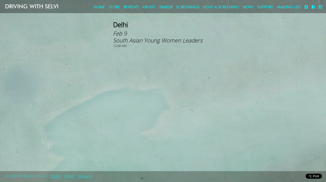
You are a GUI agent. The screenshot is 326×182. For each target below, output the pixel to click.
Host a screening (221, 7)
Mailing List (289, 7)
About (148, 7)
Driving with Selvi (31, 6)
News (248, 7)
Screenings (187, 7)
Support (265, 7)
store (114, 7)
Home (99, 7)
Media (69, 176)
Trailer (165, 7)
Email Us (85, 176)
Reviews (131, 7)
